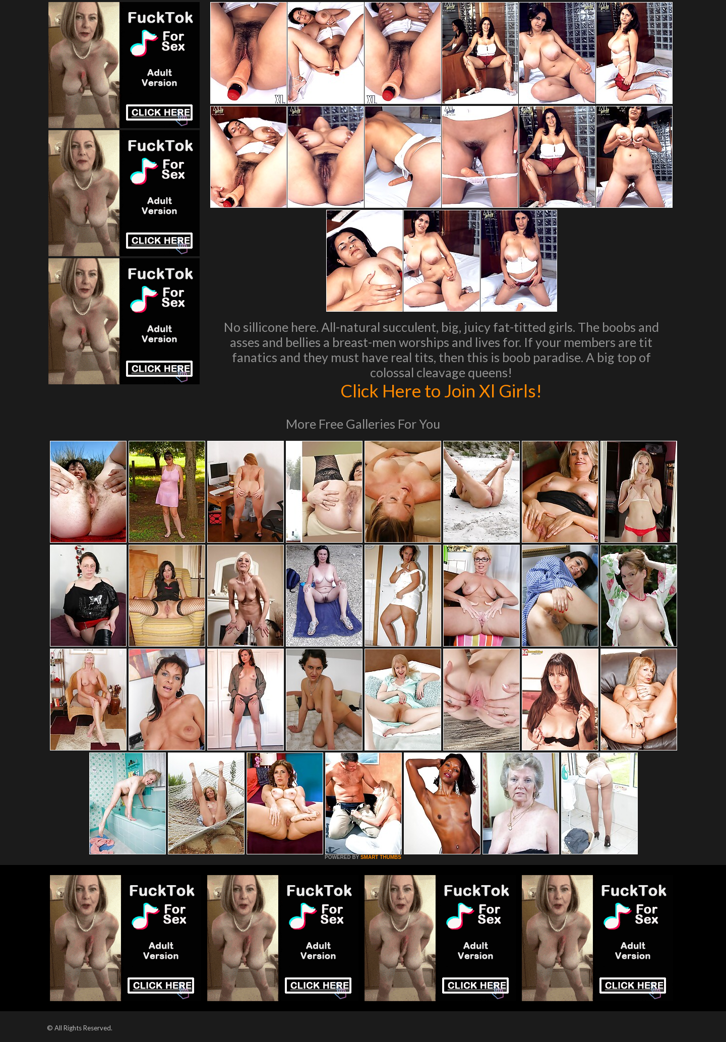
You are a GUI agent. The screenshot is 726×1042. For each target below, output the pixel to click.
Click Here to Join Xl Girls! (441, 390)
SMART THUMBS (380, 857)
